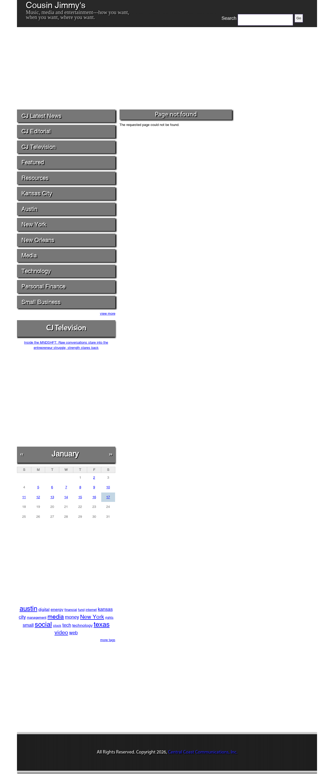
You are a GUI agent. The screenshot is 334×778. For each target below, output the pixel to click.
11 (24, 497)
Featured (32, 162)
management (36, 617)
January (65, 453)
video (61, 632)
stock (57, 626)
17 (108, 497)
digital (44, 609)
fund (81, 610)
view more (107, 313)
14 (66, 497)
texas (102, 624)
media (55, 616)
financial (70, 610)
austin (28, 608)
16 (94, 497)
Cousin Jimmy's (56, 5)
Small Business (41, 302)
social (43, 624)
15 (80, 497)
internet (91, 610)
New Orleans (37, 240)
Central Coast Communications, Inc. (202, 752)
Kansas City (36, 193)
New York (33, 224)
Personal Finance (43, 286)
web (73, 632)
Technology (36, 271)
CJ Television (38, 147)
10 (108, 487)
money (72, 617)
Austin (29, 209)
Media (29, 255)
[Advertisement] (125, 70)
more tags (107, 640)
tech (66, 625)
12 (38, 497)
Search (229, 18)
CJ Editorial (36, 131)
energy (57, 609)
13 (52, 497)
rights (109, 617)
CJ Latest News (41, 116)
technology (82, 625)
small (28, 625)
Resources (35, 178)
